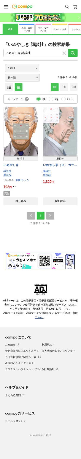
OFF (70, 99)
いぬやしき (11, 165)
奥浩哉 (7, 175)
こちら (39, 317)
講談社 (7, 171)
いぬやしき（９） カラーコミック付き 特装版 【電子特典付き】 (60, 165)
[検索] (73, 53)
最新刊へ (22, 180)
